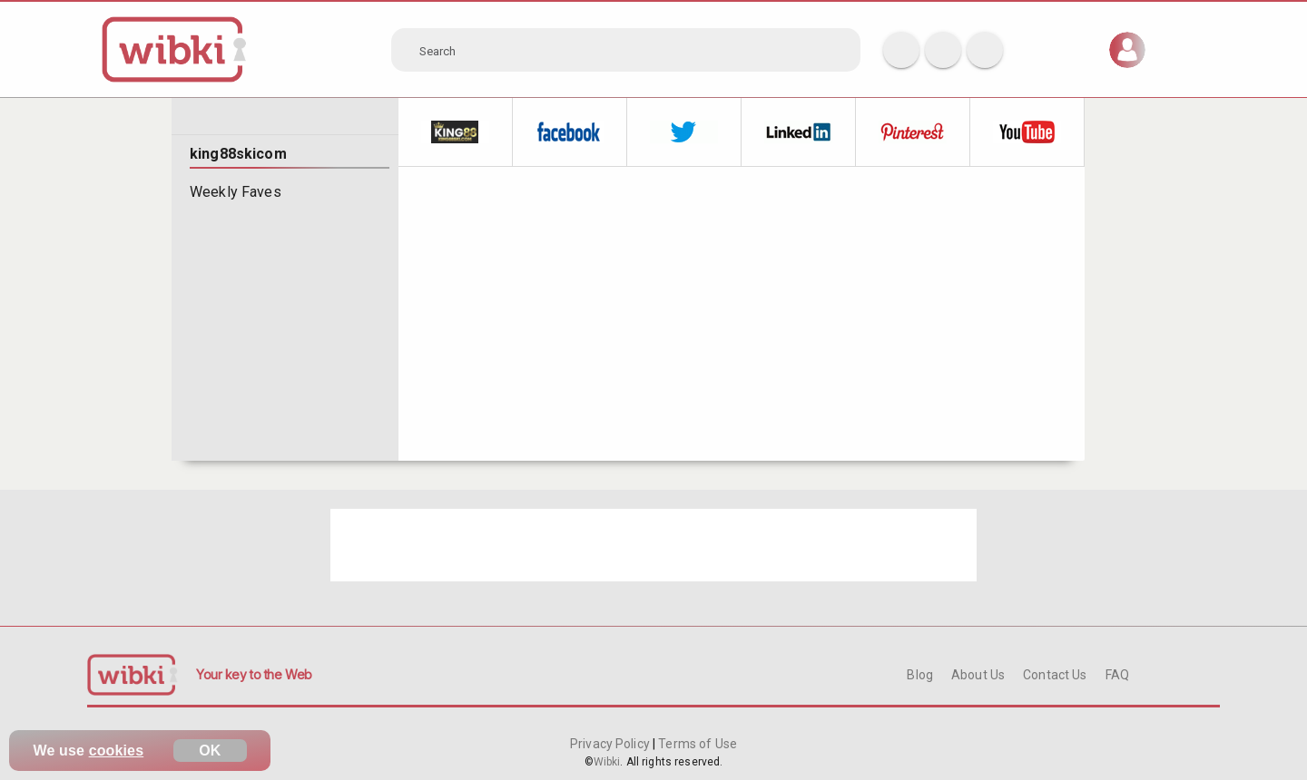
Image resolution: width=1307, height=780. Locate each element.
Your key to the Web (254, 674)
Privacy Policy (611, 743)
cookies (116, 750)
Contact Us (1054, 675)
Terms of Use (696, 743)
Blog (920, 675)
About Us (978, 675)
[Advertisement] (653, 545)
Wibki (607, 762)
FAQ (1117, 675)
